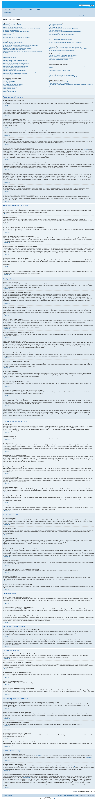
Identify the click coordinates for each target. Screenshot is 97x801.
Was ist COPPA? (7, 34)
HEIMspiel (7, 9)
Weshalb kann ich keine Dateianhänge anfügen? (14, 67)
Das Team (59, 795)
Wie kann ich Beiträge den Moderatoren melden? (14, 70)
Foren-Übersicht (8, 12)
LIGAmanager (23, 9)
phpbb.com (76, 766)
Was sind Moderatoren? (54, 25)
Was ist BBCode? (7, 79)
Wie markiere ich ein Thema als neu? (11, 74)
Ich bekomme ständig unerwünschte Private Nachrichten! (62, 41)
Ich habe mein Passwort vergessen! (11, 30)
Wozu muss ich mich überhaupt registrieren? (13, 25)
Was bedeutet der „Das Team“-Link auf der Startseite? (61, 34)
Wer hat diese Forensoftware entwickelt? (58, 81)
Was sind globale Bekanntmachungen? (12, 85)
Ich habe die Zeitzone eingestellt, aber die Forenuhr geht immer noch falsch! (20, 45)
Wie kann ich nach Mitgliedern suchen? (58, 59)
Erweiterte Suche (90, 6)
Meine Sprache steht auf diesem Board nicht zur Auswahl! (16, 46)
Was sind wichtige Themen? (9, 88)
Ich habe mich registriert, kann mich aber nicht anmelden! (16, 31)
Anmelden (91, 15)
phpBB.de (88, 757)
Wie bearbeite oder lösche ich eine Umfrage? (13, 64)
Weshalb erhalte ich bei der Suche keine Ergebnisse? (61, 56)
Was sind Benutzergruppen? (56, 27)
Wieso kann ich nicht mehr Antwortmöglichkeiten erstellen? (16, 63)
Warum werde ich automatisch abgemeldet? (13, 27)
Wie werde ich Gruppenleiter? (56, 30)
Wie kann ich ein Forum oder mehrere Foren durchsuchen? (63, 55)
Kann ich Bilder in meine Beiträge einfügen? (13, 84)
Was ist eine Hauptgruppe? (55, 33)
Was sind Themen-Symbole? (9, 91)
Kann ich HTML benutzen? (9, 81)
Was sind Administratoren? (55, 24)
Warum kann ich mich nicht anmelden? (12, 24)
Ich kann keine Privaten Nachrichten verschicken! (60, 39)
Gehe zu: (75, 791)
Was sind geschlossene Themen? (10, 90)
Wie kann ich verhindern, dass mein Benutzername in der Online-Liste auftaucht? (21, 28)
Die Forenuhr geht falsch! (9, 43)
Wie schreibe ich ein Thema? (9, 57)
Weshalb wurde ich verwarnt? (9, 69)
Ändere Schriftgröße (92, 12)
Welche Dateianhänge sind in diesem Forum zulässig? (62, 75)
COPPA (86, 149)
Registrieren (84, 15)
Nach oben (7, 105)
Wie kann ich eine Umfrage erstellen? (11, 61)
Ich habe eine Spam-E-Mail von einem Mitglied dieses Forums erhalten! (66, 42)
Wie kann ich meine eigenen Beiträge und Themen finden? (63, 61)
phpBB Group (39, 755)
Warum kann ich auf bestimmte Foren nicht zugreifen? (15, 66)
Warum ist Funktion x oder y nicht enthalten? (59, 83)
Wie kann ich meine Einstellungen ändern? (13, 42)
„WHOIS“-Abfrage (26, 777)
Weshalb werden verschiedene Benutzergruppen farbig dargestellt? (65, 31)
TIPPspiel (39, 9)
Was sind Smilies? (7, 82)
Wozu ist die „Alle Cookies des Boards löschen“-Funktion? (16, 37)
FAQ (79, 15)
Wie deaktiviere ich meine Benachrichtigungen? (60, 70)
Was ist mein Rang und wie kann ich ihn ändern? (14, 49)
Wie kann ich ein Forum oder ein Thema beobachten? (61, 68)
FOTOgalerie (32, 9)
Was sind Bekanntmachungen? (10, 87)
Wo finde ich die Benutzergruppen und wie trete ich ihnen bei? (63, 28)
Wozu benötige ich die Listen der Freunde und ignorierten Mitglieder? (65, 47)
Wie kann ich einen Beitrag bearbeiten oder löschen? (15, 59)
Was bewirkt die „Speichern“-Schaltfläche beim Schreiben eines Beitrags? (20, 72)
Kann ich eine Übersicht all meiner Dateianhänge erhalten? (63, 76)
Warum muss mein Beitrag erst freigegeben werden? (15, 73)
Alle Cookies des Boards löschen (70, 795)
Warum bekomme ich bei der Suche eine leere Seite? (61, 58)
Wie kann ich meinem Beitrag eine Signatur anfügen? (15, 60)
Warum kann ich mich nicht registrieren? (12, 36)
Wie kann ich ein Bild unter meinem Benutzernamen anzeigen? (17, 48)
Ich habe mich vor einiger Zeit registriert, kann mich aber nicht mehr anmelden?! (21, 33)
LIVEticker (14, 9)
